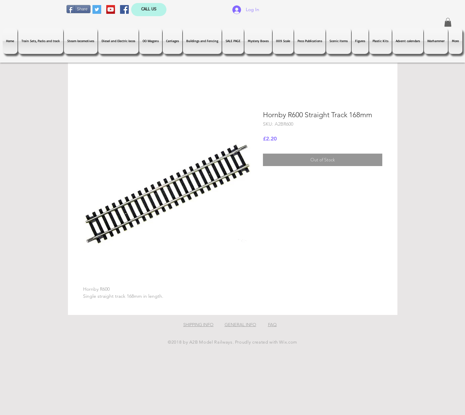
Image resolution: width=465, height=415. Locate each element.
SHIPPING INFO (198, 324)
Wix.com (288, 342)
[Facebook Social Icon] (124, 9)
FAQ (272, 324)
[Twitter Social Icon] (96, 9)
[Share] (78, 9)
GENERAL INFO (240, 324)
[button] (448, 22)
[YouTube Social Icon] (110, 9)
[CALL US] (148, 9)
